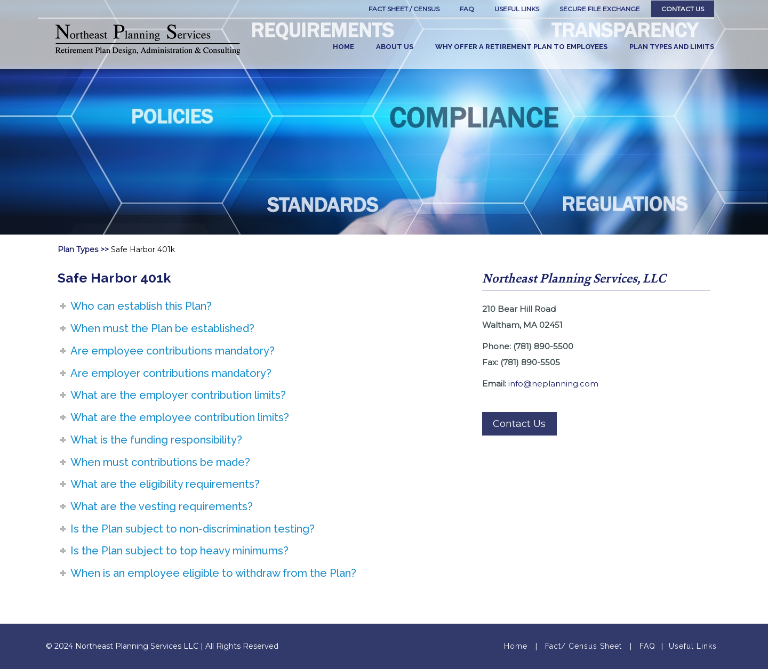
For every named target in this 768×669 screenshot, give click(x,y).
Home (515, 646)
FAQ (467, 9)
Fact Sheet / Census (404, 9)
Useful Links (693, 646)
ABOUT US (394, 47)
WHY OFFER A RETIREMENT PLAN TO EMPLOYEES (521, 47)
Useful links (516, 9)
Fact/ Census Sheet (583, 646)
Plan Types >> (83, 249)
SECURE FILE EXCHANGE (599, 9)
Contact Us (682, 9)
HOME (343, 47)
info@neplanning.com (553, 383)
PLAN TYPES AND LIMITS (671, 47)
